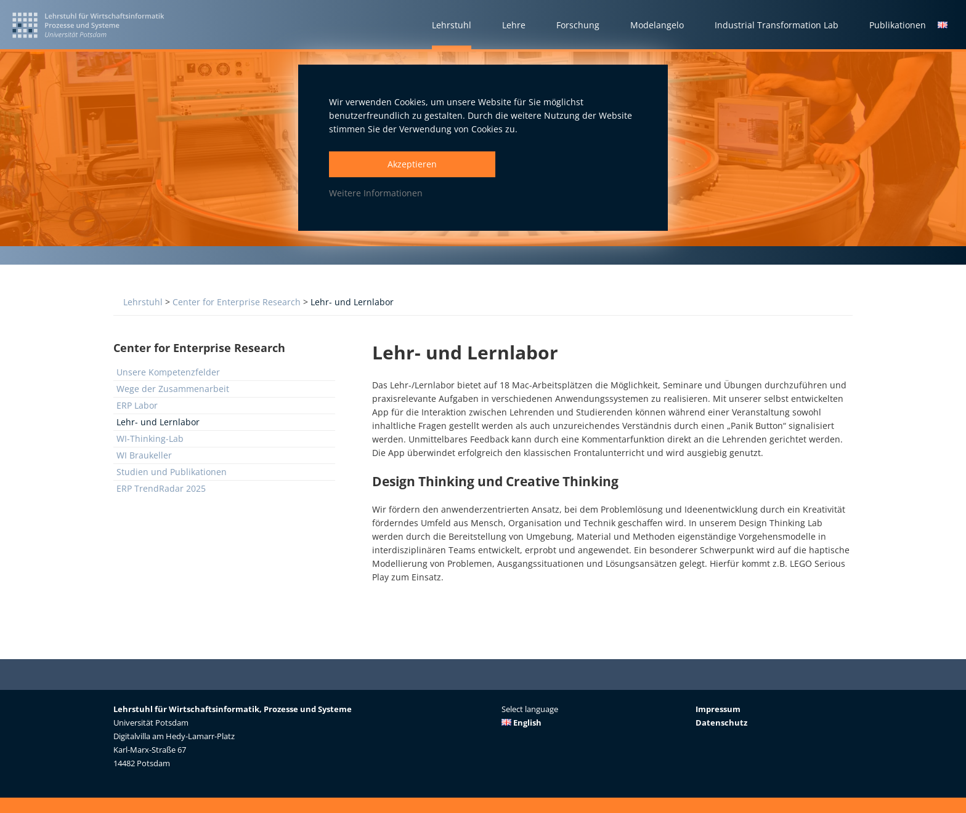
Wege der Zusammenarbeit (172, 388)
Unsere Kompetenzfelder (168, 372)
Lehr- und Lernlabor (352, 302)
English (521, 722)
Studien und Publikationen (171, 472)
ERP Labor (137, 405)
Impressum (718, 709)
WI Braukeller (144, 455)
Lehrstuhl (143, 302)
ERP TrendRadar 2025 (161, 488)
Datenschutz (721, 722)
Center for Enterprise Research (236, 302)
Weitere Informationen (376, 193)
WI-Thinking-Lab (150, 438)
